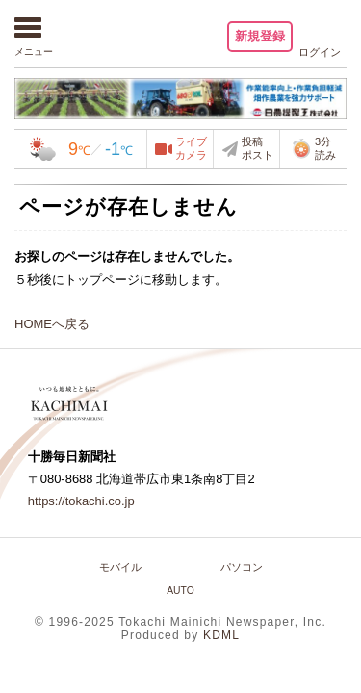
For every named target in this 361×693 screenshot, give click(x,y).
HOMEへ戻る (52, 324)
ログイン (319, 52)
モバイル (120, 567)
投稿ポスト (257, 148)
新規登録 (260, 36)
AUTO (180, 590)
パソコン (241, 567)
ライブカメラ (191, 148)
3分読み (313, 148)
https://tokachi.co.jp (81, 501)
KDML (221, 635)
